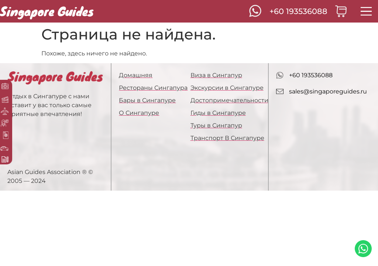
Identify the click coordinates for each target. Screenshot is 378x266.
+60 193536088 (298, 11)
